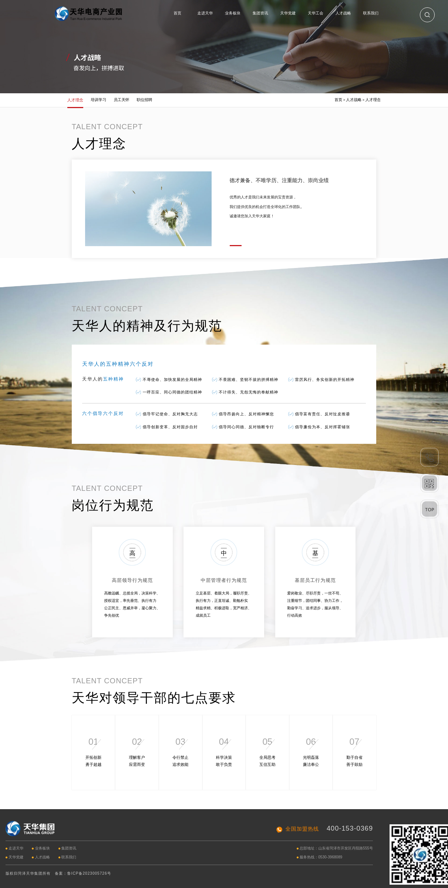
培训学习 (98, 100)
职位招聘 (144, 100)
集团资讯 (260, 13)
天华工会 (315, 13)
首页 (177, 13)
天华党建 (288, 13)
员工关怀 (121, 100)
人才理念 (75, 100)
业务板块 (232, 13)
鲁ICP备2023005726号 (89, 873)
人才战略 (343, 13)
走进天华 (205, 13)
